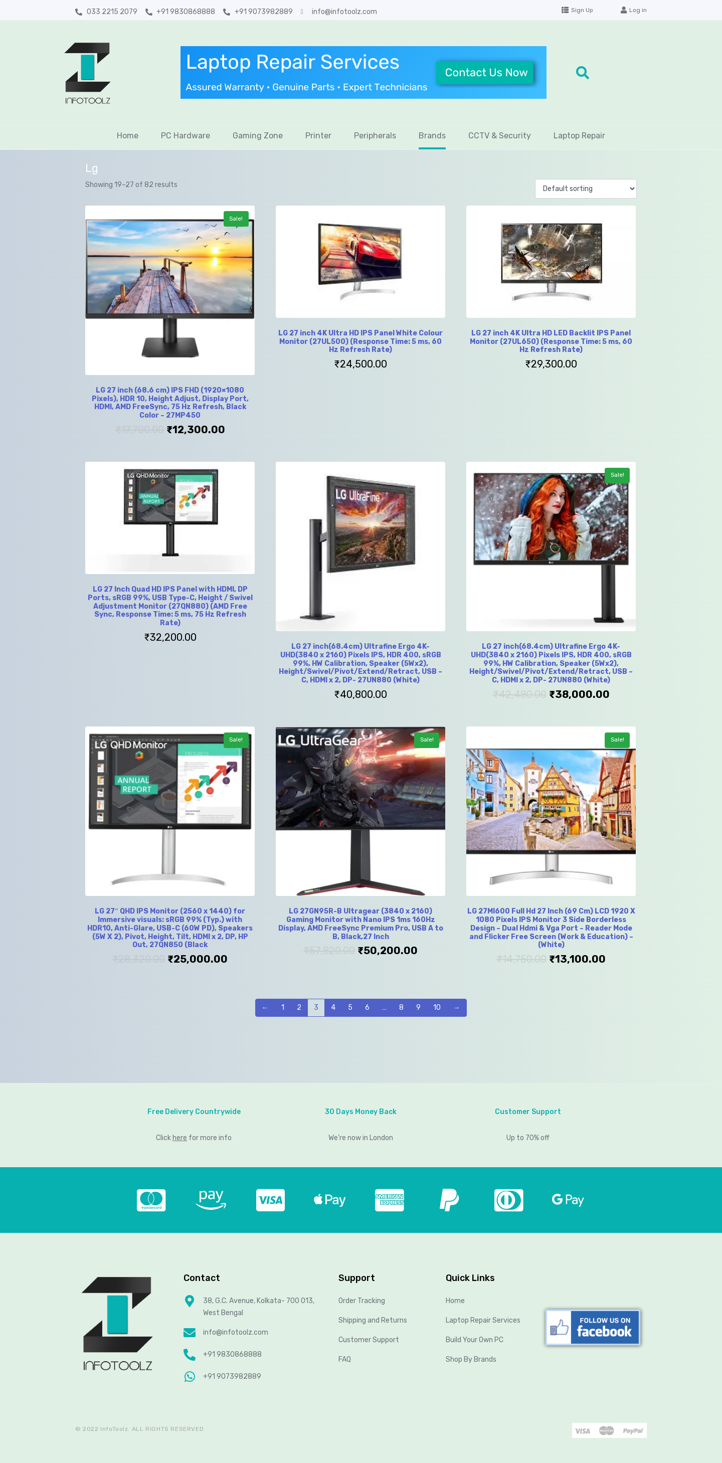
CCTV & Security (499, 135)
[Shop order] (586, 189)
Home (127, 135)
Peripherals (375, 135)
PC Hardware (185, 135)
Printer (318, 135)
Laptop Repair (579, 135)
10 (437, 1007)
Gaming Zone (258, 135)
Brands (432, 135)
